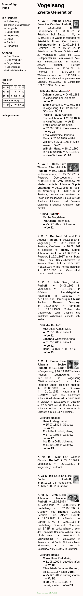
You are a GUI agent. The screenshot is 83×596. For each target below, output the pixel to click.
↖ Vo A (43, 361)
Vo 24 (49, 131)
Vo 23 (69, 121)
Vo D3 (67, 585)
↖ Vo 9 (44, 282)
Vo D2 (50, 578)
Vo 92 (48, 345)
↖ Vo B (45, 457)
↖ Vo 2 (43, 21)
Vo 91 (48, 335)
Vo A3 (48, 448)
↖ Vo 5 (43, 236)
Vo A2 (48, 438)
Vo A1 (48, 428)
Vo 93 (48, 352)
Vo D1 (50, 565)
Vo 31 (48, 227)
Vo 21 (48, 101)
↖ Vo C (42, 476)
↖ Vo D (43, 494)
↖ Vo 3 (43, 164)
